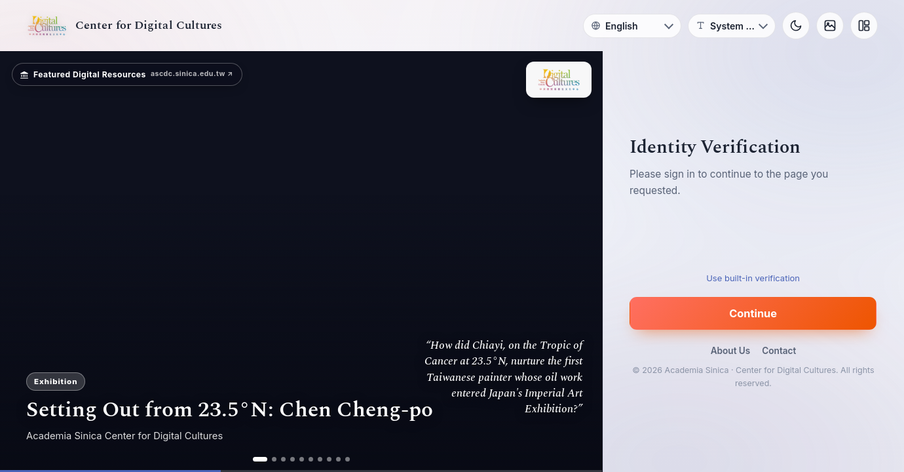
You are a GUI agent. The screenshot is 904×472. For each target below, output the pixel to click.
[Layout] (864, 25)
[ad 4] (292, 459)
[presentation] (753, 240)
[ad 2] (274, 459)
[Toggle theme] (796, 25)
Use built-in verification (753, 278)
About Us (731, 350)
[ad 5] (301, 459)
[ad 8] (329, 459)
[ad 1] (260, 459)
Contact (779, 350)
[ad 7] (320, 459)
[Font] (732, 26)
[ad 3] (283, 459)
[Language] (632, 26)
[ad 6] (311, 459)
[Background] (830, 25)
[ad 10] (347, 459)
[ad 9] (338, 459)
